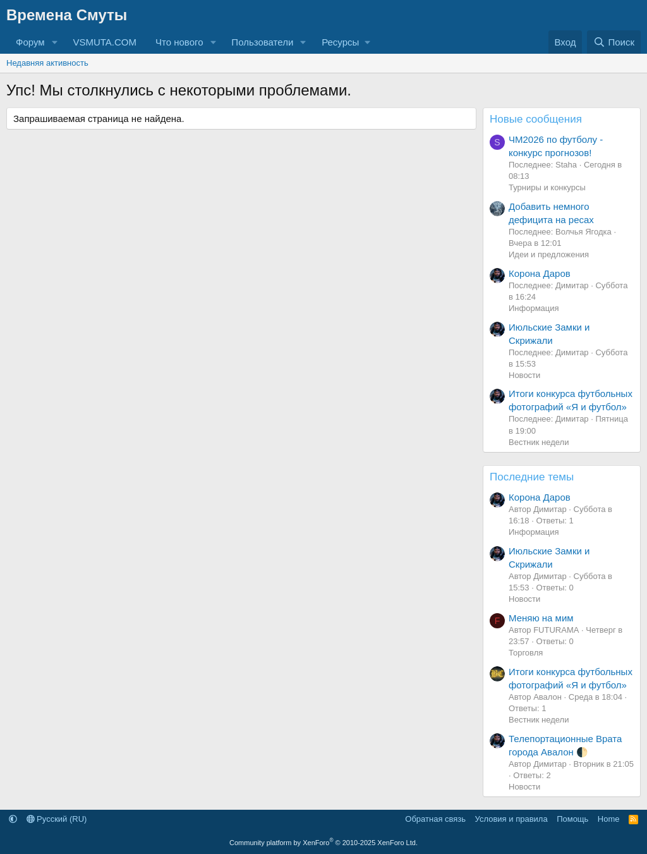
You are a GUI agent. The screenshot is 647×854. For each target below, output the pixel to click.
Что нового (179, 42)
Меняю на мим (541, 618)
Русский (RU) (57, 819)
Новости (524, 375)
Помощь (572, 819)
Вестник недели (539, 442)
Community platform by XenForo (323, 842)
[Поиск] (614, 42)
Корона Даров (540, 273)
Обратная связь (435, 819)
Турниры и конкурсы (547, 187)
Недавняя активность (47, 63)
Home (609, 819)
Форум (30, 42)
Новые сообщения (536, 119)
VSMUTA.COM (104, 42)
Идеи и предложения (549, 254)
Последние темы (532, 477)
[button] (54, 42)
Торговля (526, 652)
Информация (534, 308)
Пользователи (262, 42)
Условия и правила (511, 819)
